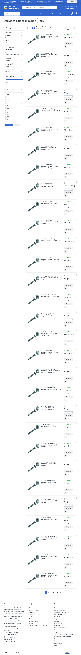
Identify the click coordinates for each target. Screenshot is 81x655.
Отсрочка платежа (34, 614)
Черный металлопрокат (60, 627)
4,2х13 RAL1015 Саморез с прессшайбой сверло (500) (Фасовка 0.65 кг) (49, 519)
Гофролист (57, 616)
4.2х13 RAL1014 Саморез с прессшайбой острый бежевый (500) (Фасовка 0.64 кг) (50, 370)
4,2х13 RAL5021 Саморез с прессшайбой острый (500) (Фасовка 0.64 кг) (49, 426)
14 (57, 592)
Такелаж (7, 60)
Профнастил (57, 608)
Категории (13, 32)
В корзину (68, 43)
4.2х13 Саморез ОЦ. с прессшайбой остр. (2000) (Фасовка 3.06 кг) (48, 147)
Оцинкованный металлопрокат (62, 636)
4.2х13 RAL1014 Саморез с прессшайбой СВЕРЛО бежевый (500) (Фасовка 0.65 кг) (50, 408)
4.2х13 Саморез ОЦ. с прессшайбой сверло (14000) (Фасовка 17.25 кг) (49, 166)
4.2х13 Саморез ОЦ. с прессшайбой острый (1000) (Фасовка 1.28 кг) (49, 92)
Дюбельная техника (10, 52)
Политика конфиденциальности (38, 625)
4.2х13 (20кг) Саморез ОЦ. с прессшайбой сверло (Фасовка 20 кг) (50, 259)
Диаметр (13, 87)
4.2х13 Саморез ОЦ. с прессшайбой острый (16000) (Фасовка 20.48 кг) (49, 129)
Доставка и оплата (13, 2)
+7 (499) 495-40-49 (70, 8)
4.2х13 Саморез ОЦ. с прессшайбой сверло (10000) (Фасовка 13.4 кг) (49, 352)
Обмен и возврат (29, 2)
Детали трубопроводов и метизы (63, 634)
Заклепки (8, 58)
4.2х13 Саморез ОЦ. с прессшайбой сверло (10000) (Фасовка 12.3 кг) (49, 203)
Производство (58, 623)
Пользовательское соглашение (37, 619)
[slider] (5, 79)
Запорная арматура (59, 638)
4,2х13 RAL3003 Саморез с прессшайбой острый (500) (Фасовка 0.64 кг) (49, 463)
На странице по (69, 27)
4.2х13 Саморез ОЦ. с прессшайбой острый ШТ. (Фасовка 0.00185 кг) (48, 73)
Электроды (8, 49)
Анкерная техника (10, 47)
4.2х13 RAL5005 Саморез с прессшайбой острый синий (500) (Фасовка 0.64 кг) (51, 389)
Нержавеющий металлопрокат (62, 630)
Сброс (17, 125)
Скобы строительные (11, 69)
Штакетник (57, 625)
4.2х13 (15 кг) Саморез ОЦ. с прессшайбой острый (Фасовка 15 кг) (50, 296)
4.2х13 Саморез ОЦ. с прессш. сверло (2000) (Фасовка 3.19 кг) (50, 109)
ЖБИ (55, 645)
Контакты (39, 1)
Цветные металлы (59, 641)
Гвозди (7, 45)
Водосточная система (60, 610)
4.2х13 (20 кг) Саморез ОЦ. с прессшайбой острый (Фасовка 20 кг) (50, 277)
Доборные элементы (60, 612)
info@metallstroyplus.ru (60, 1)
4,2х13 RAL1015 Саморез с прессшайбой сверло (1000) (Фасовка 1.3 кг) (49, 538)
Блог (30, 616)
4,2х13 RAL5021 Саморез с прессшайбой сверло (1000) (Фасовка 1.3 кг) (49, 556)
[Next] (60, 592)
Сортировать (53, 28)
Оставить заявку (72, 2)
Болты (7, 38)
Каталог (12, 14)
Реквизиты (23, 1)
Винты (7, 71)
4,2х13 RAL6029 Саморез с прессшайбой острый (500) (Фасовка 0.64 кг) (49, 482)
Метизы (56, 621)
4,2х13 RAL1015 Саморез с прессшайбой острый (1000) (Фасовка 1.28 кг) (49, 575)
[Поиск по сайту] (38, 7)
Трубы (56, 632)
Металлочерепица (59, 614)
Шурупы (7, 66)
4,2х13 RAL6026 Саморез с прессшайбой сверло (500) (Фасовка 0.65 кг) (49, 500)
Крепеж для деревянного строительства (12, 63)
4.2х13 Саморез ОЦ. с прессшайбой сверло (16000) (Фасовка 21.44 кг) (49, 36)
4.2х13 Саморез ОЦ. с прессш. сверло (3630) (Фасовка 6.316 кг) (50, 239)
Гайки (7, 40)
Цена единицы (13, 76)
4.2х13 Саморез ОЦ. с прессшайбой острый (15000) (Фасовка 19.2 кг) (49, 333)
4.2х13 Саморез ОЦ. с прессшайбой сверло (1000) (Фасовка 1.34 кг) (49, 54)
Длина (13, 94)
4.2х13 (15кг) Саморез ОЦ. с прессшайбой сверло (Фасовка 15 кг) (50, 315)
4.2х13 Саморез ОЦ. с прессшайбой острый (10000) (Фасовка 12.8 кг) (49, 222)
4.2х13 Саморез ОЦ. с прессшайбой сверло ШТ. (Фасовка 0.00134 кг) (48, 184)
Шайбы (7, 42)
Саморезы (8, 35)
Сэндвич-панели (58, 619)
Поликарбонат (58, 643)
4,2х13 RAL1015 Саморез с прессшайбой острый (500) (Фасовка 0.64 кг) (49, 445)
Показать (9, 125)
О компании (6, 2)
